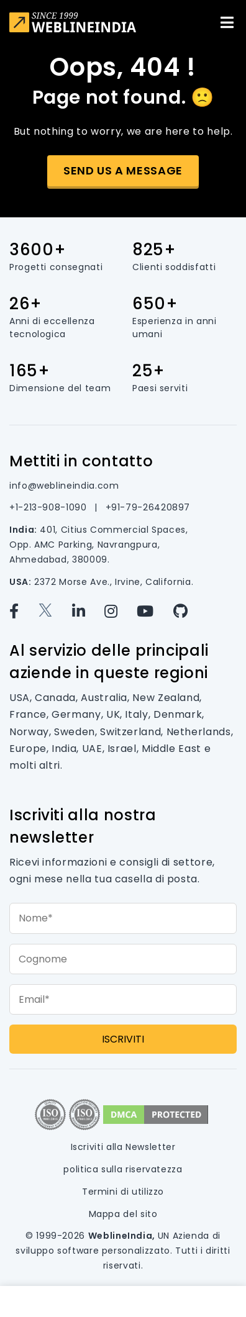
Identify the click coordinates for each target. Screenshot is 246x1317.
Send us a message (123, 170)
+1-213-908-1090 (49, 507)
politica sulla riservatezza (122, 1169)
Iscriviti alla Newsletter (123, 1147)
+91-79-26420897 (148, 507)
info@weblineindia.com (64, 485)
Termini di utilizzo (123, 1191)
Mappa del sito (123, 1214)
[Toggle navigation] (227, 22)
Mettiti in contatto (81, 461)
